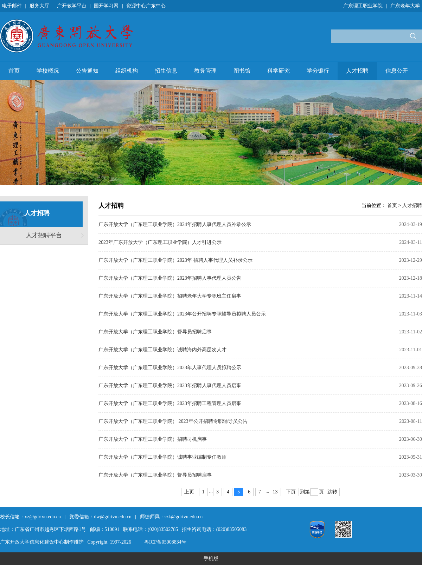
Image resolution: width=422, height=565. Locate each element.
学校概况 (48, 71)
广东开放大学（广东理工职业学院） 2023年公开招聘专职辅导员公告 (173, 421)
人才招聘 (357, 71)
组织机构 (126, 71)
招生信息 (166, 71)
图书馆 (242, 71)
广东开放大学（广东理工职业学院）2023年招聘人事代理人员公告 (169, 278)
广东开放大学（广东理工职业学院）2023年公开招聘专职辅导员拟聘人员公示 (182, 314)
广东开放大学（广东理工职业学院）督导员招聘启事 (155, 331)
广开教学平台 (72, 5)
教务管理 (205, 71)
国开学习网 (106, 5)
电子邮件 (12, 5)
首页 (14, 71)
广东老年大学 (405, 5)
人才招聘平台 (44, 235)
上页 (189, 491)
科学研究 (278, 71)
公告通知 (87, 71)
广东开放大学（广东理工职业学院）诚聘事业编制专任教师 (162, 457)
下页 (291, 491)
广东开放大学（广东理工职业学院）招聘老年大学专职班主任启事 (169, 296)
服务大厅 (39, 5)
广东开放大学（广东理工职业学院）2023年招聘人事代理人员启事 (169, 385)
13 (275, 491)
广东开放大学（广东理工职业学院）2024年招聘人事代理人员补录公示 (174, 224)
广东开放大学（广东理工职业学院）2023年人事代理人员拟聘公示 (169, 367)
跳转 (332, 491)
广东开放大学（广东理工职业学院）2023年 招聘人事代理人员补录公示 (175, 260)
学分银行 (318, 71)
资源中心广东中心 (146, 5)
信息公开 (396, 71)
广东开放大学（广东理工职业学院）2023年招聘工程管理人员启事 (169, 403)
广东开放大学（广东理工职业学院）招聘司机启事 (152, 439)
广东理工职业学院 (363, 5)
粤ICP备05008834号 (165, 542)
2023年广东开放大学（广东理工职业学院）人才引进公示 (160, 242)
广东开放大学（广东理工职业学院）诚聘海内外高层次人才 (162, 349)
